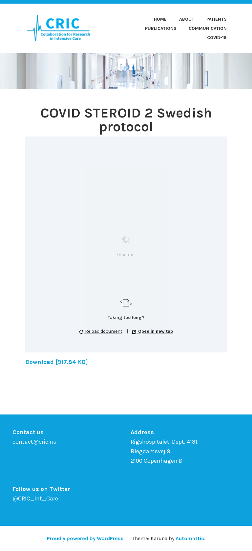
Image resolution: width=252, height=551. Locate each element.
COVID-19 (217, 37)
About (186, 19)
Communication (208, 28)
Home (160, 19)
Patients (216, 19)
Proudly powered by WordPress (85, 538)
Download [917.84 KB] (56, 362)
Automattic (190, 538)
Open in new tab (152, 331)
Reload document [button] (100, 331)
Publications (161, 28)
